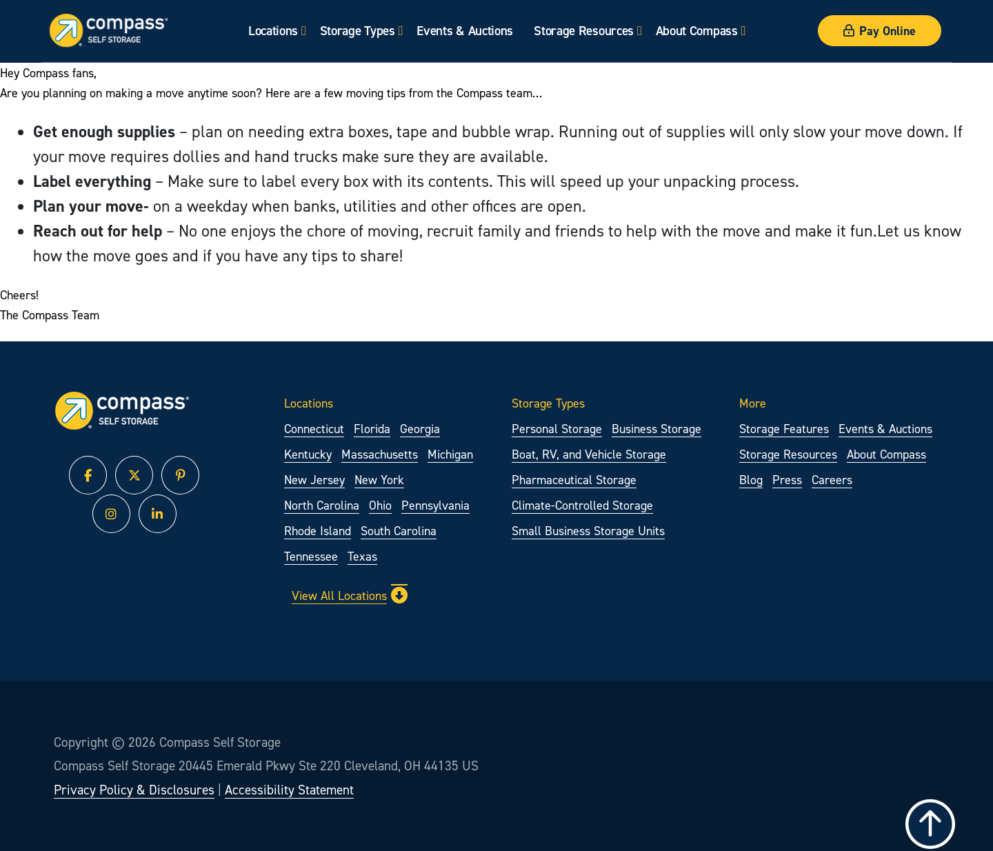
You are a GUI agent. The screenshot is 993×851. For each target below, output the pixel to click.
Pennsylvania (435, 505)
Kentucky (308, 454)
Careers (832, 479)
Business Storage (656, 428)
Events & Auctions (465, 30)
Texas (362, 556)
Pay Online (879, 31)
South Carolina (399, 530)
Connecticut (314, 428)
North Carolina (321, 505)
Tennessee (311, 556)
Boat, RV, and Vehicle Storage (589, 454)
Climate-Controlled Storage (582, 505)
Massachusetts (379, 454)
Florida (372, 428)
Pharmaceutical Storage (574, 479)
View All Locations (350, 595)
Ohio (380, 505)
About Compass (697, 30)
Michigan (450, 454)
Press (787, 479)
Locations (273, 30)
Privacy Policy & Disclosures (134, 789)
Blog (751, 479)
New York (379, 479)
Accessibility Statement (289, 789)
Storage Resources (584, 30)
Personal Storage (557, 428)
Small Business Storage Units (588, 530)
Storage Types (357, 30)
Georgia (420, 428)
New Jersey (314, 479)
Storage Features (784, 428)
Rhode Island (317, 530)
